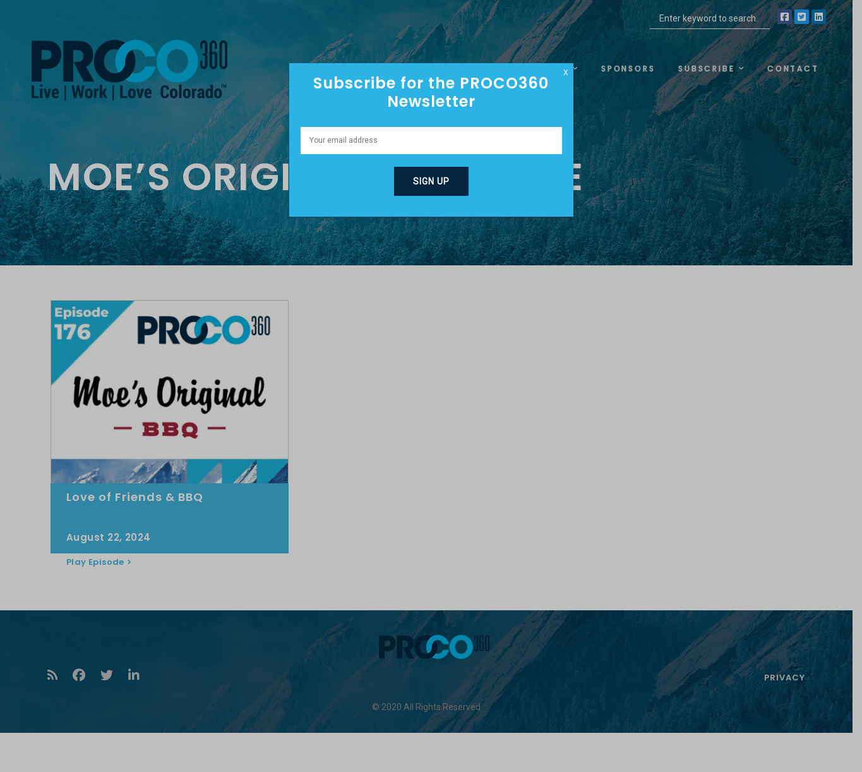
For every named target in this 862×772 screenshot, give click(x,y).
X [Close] (565, 72)
